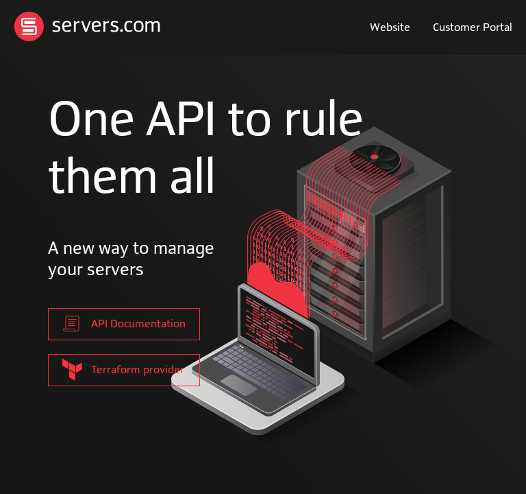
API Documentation (124, 324)
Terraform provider (123, 369)
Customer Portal (472, 27)
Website (390, 27)
